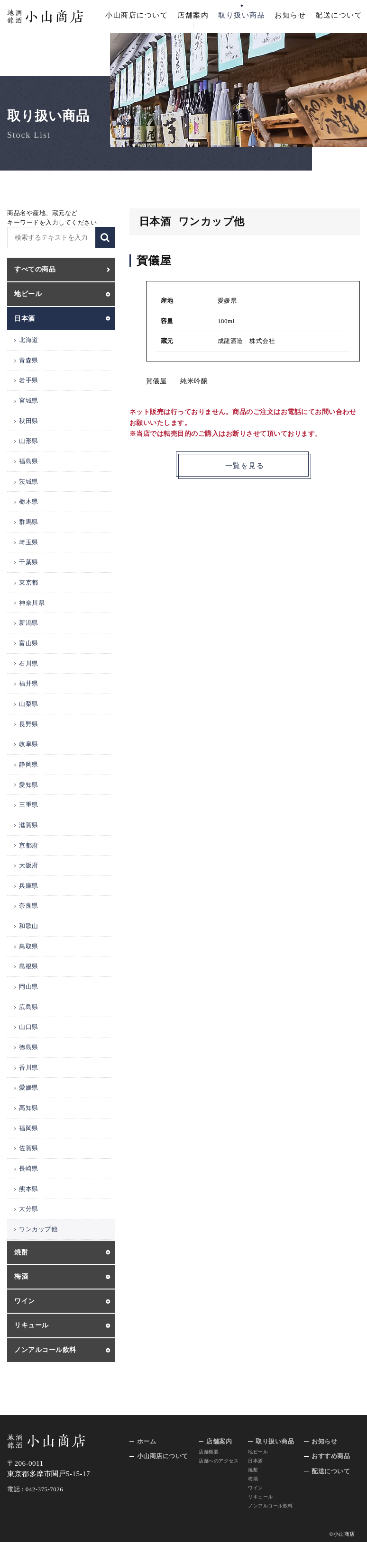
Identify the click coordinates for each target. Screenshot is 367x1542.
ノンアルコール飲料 (270, 1505)
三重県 (28, 804)
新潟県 (28, 622)
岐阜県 (28, 744)
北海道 (28, 339)
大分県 (28, 1208)
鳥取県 (28, 946)
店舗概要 (209, 1451)
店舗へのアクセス (219, 1460)
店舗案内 (193, 15)
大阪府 (28, 865)
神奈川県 (32, 602)
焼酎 (253, 1469)
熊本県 (28, 1188)
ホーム (146, 1441)
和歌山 (28, 925)
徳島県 (28, 1047)
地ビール (258, 1451)
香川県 (28, 1067)
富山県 (28, 643)
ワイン (255, 1487)
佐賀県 (28, 1148)
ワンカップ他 (38, 1229)
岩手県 (28, 380)
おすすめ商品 (331, 1456)
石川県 (28, 663)
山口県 (28, 1026)
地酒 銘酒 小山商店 (45, 16)
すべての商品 (34, 269)
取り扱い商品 (241, 15)
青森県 (28, 360)
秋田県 (28, 420)
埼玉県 (28, 542)
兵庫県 (28, 885)
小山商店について (136, 15)
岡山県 (28, 986)
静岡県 (28, 764)
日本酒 (255, 1460)
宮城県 (28, 400)
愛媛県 (28, 1087)
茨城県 (28, 481)
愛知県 (28, 784)
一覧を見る (245, 466)
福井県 (28, 683)
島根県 (28, 966)
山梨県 (28, 703)
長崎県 (28, 1168)
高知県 (28, 1107)
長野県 (28, 724)
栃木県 (28, 501)
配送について (338, 15)
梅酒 (253, 1478)
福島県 (28, 461)
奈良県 (28, 905)
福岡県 (28, 1128)
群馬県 (28, 521)
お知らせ (290, 15)
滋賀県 (28, 825)
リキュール (260, 1496)
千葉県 (28, 562)
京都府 (28, 845)
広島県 (28, 1006)
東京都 (28, 582)
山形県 (28, 440)
